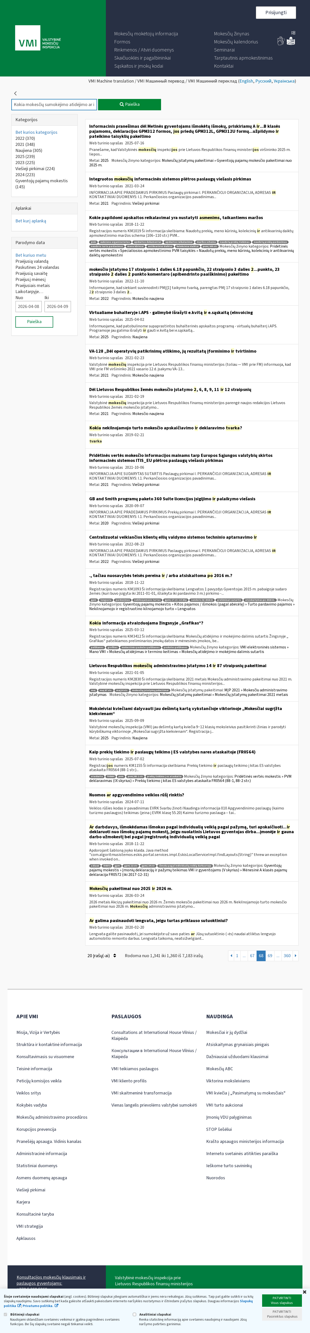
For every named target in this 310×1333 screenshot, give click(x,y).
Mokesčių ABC (219, 1069)
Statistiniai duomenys (36, 1166)
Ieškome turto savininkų (229, 1166)
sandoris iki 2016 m (202, 600)
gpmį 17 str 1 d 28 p (176, 600)
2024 (25, 175)
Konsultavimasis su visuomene (45, 1057)
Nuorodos (215, 1178)
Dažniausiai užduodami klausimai (237, 1057)
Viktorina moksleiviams (228, 1081)
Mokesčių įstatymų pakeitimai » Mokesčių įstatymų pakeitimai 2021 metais (224, 694)
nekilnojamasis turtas (147, 600)
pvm (93, 242)
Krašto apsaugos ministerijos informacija (245, 1141)
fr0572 (106, 866)
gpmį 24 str (148, 866)
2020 (105, 523)
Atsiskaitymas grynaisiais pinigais (237, 1044)
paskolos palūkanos (175, 647)
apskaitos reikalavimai (179, 242)
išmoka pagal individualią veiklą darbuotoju (185, 866)
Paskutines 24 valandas (37, 267)
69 (270, 956)
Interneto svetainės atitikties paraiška (242, 1154)
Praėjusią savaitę (31, 273)
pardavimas (123, 600)
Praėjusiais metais (32, 285)
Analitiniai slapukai (152, 1314)
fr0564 (110, 776)
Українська (284, 81)
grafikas (112, 647)
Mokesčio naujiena (148, 298)
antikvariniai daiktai (160, 246)
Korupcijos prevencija (36, 1129)
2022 (25, 138)
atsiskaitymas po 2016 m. (260, 600)
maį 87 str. (106, 690)
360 (287, 956)
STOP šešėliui (219, 1129)
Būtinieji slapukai (21, 1314)
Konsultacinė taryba (35, 1214)
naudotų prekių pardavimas (270, 242)
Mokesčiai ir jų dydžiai (226, 1032)
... (244, 956)
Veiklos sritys (28, 1093)
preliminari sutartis (229, 600)
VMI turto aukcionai (224, 1105)
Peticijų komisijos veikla (38, 1081)
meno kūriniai (135, 246)
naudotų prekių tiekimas (235, 242)
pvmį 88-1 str (135, 776)
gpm (93, 600)
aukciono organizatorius (115, 242)
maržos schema (206, 242)
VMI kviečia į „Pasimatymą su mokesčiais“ (246, 1093)
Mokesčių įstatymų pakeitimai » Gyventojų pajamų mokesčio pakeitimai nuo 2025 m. (190, 163)
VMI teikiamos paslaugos (135, 1069)
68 (261, 956)
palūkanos (97, 647)
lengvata (106, 600)
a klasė (95, 866)
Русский (263, 81)
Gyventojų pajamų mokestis (41, 184)
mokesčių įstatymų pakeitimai (150, 690)
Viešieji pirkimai (35, 169)
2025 (25, 156)
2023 (25, 163)
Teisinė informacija (34, 1069)
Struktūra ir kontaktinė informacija (49, 1044)
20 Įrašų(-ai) (101, 956)
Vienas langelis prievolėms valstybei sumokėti (154, 1105)
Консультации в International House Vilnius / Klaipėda (154, 1054)
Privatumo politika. (38, 1306)
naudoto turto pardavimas (107, 246)
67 (252, 956)
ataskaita (97, 776)
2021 (25, 144)
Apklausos (26, 1238)
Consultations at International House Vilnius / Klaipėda (154, 1035)
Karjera (23, 1202)
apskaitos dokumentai (147, 242)
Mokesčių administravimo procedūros (51, 1117)
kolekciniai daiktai (188, 246)
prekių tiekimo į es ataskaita (164, 776)
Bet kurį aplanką (30, 221)
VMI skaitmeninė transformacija (141, 1093)
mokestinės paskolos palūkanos (141, 647)
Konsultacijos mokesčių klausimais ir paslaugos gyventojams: (51, 1280)
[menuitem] (146, 33)
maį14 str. (122, 690)
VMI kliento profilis (129, 1081)
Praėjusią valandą (31, 261)
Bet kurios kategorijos (36, 132)
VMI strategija (29, 1226)
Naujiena (28, 150)
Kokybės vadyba (31, 1105)
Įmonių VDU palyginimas (229, 1117)
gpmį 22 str (130, 866)
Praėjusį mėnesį (30, 279)
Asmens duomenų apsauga (41, 1178)
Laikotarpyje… (29, 292)
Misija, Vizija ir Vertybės (38, 1032)
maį (93, 690)
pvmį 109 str (210, 246)
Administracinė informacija (41, 1154)
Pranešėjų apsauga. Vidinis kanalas (48, 1141)
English (246, 81)
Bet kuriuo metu (30, 255)
